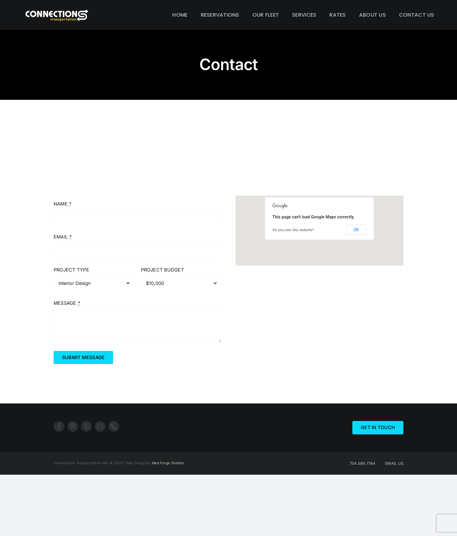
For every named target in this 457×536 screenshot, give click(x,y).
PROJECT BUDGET (162, 270)
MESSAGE (67, 303)
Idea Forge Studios (168, 463)
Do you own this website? (293, 230)
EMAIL (63, 237)
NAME (62, 204)
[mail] (100, 426)
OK (356, 229)
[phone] (113, 426)
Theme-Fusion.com (270, 321)
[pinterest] (72, 426)
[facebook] (59, 426)
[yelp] (86, 426)
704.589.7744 (362, 463)
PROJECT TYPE (71, 270)
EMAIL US (394, 463)
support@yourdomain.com (281, 313)
